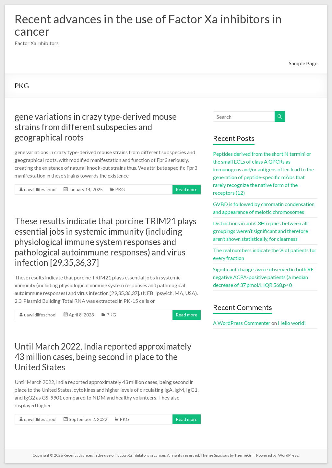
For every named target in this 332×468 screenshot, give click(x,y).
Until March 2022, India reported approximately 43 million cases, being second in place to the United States (103, 356)
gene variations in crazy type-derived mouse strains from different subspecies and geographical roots (96, 126)
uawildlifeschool (40, 189)
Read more (186, 189)
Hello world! (292, 323)
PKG (120, 189)
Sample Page (303, 63)
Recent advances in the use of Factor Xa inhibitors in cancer (148, 25)
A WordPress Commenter (241, 323)
